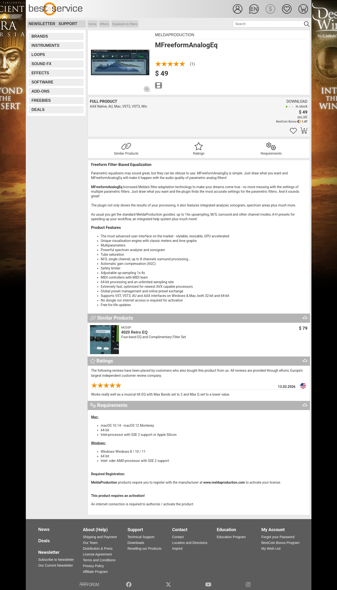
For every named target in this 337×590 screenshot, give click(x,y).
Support (68, 24)
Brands (40, 36)
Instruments (46, 45)
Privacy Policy (93, 566)
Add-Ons (41, 91)
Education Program (231, 537)
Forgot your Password (278, 537)
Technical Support (141, 537)
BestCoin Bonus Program (280, 543)
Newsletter (42, 24)
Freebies (41, 100)
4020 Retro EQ (134, 332)
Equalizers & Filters (124, 24)
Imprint (177, 548)
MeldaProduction (174, 35)
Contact (178, 537)
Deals (38, 110)
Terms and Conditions (99, 560)
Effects (104, 24)
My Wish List (271, 548)
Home (92, 24)
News (44, 529)
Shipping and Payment (100, 537)
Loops (38, 55)
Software (43, 82)
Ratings (198, 153)
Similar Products (126, 153)
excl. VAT (302, 117)
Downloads (136, 543)
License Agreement (97, 554)
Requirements (271, 153)
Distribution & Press (98, 548)
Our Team (90, 543)
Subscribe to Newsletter (56, 560)
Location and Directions (189, 543)
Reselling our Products (145, 548)
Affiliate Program (95, 572)
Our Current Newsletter (55, 565)
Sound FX (42, 64)
